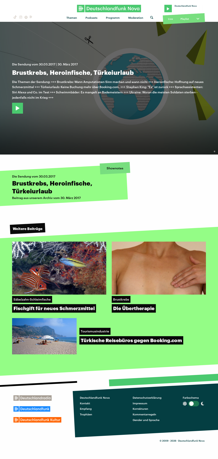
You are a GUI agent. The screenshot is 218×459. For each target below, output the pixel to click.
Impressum (140, 403)
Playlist (185, 18)
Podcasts (91, 17)
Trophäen (86, 414)
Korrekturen (140, 408)
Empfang (86, 408)
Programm (113, 17)
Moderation (135, 17)
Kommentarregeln (144, 414)
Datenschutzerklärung (147, 397)
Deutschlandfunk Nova (95, 397)
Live (170, 18)
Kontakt (85, 403)
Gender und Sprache (146, 420)
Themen (71, 17)
